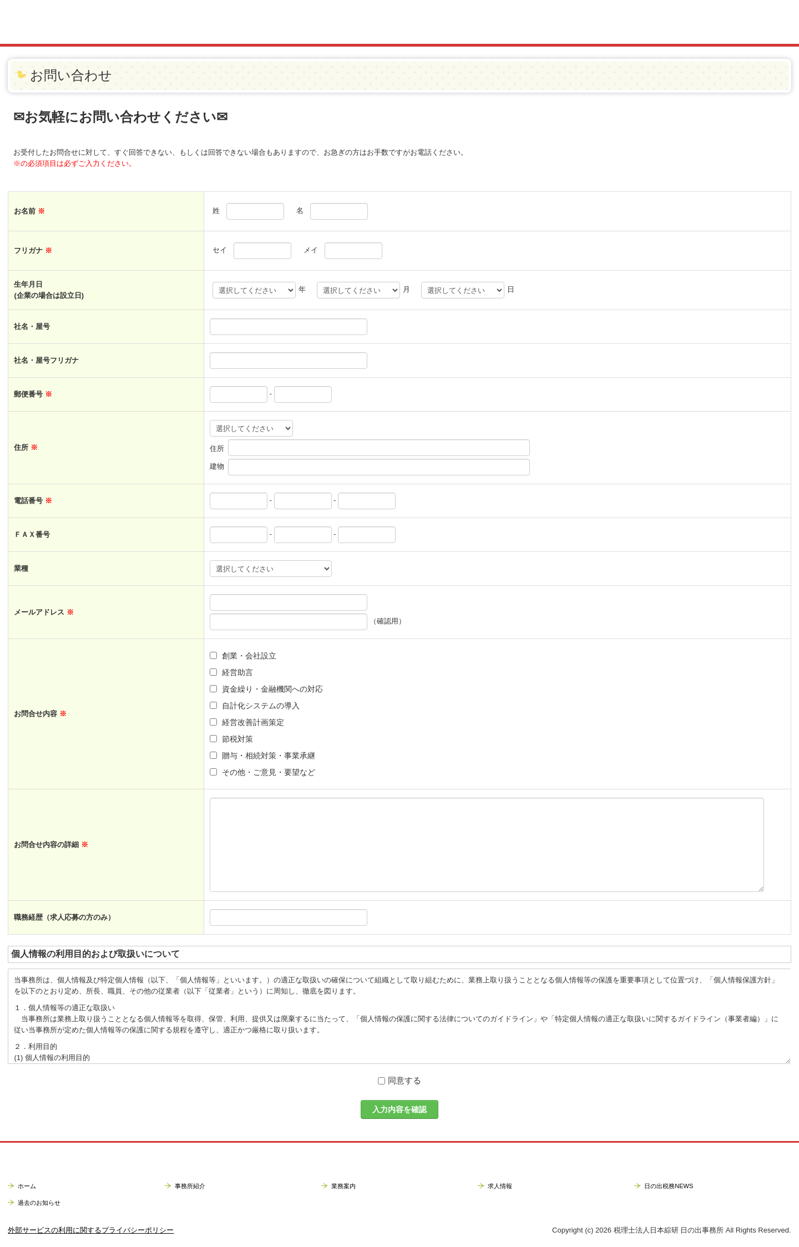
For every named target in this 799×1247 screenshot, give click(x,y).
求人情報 (500, 1186)
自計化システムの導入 (261, 705)
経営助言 (237, 672)
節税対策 (237, 738)
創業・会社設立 (249, 655)
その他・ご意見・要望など (268, 772)
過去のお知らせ (39, 1202)
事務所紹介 (190, 1186)
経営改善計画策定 (253, 722)
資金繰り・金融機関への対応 (272, 689)
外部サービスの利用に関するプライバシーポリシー (91, 1230)
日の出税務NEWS (668, 1186)
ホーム (27, 1186)
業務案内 (343, 1186)
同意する (404, 1080)
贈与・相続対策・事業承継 (268, 755)
